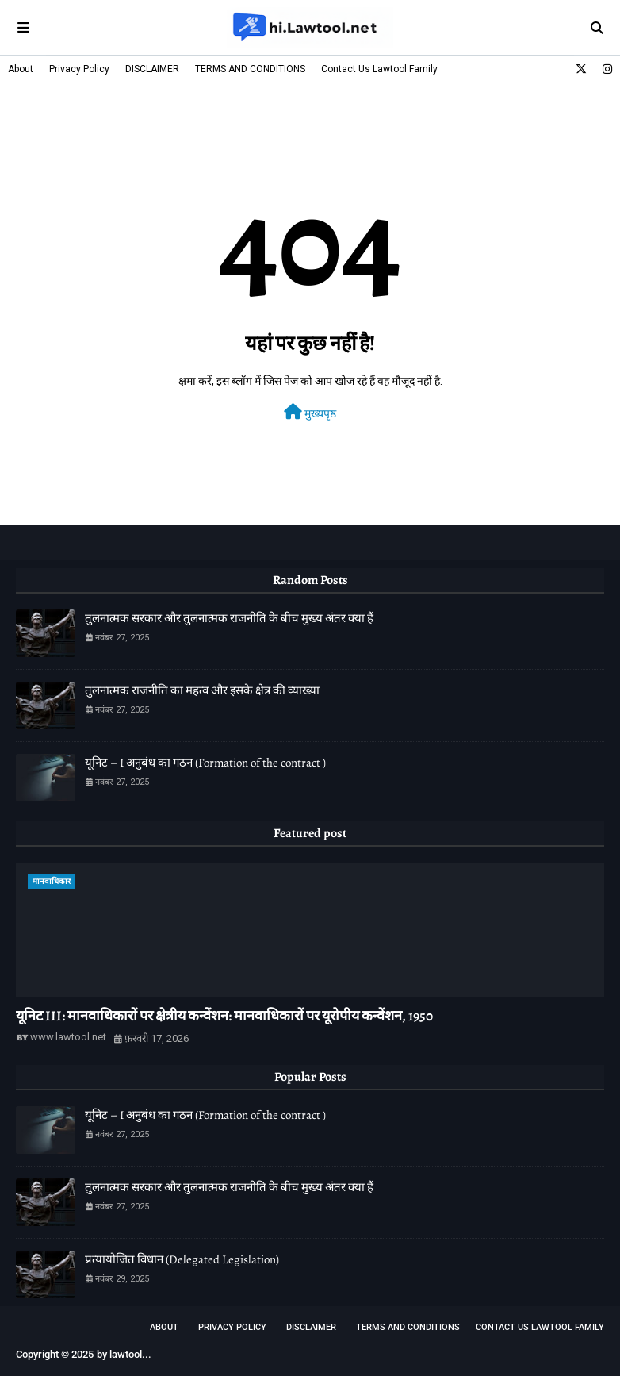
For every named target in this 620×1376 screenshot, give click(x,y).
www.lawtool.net (68, 1037)
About (20, 69)
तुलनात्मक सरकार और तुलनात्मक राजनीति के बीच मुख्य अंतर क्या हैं (229, 618)
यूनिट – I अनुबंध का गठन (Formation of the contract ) (205, 763)
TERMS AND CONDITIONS (250, 69)
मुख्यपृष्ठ (310, 412)
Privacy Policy (79, 69)
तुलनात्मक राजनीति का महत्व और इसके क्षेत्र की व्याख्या (202, 690)
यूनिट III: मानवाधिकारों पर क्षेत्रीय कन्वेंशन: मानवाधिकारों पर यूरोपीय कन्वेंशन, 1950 (224, 1015)
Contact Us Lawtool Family (379, 69)
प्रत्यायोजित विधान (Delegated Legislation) (182, 1259)
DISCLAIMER (152, 69)
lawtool (125, 1354)
